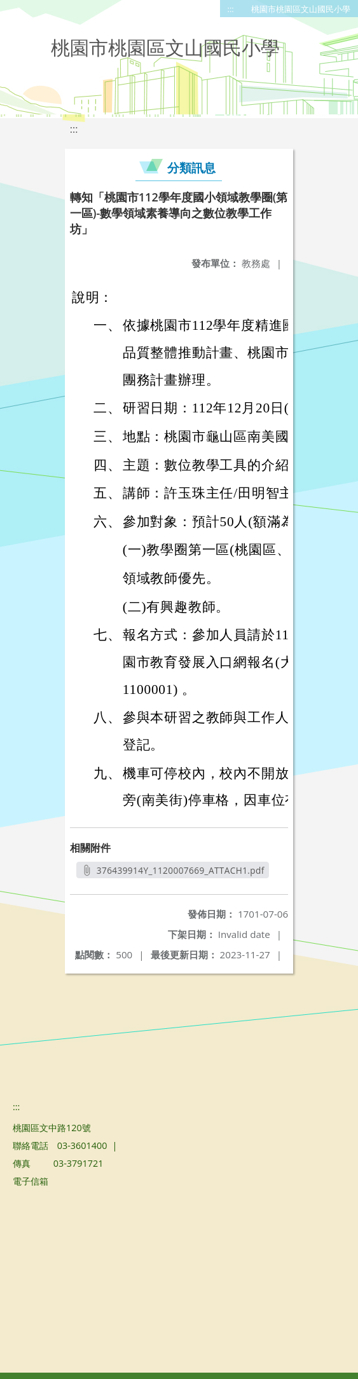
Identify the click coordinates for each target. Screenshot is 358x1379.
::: (231, 9)
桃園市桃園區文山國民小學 (300, 9)
